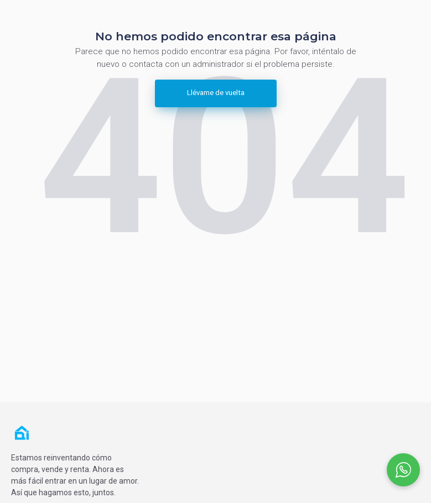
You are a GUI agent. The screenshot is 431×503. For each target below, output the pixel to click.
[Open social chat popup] (403, 469)
